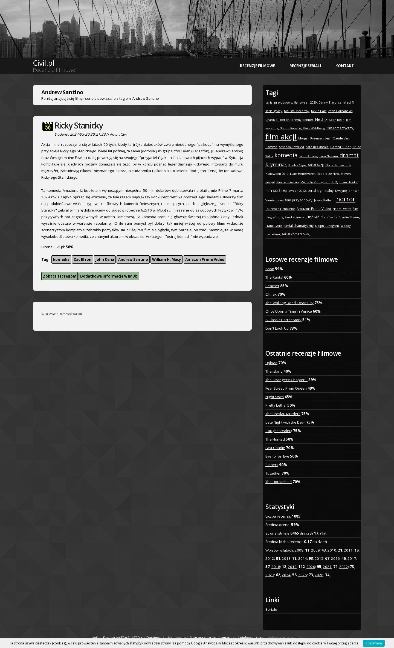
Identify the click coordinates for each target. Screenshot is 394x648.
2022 (343, 566)
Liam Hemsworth (302, 174)
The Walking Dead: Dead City (289, 302)
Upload (271, 362)
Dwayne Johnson (347, 191)
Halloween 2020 (305, 102)
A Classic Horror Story (283, 319)
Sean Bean (336, 120)
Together (273, 473)
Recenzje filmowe (257, 65)
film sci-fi (273, 190)
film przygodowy (298, 200)
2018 (275, 566)
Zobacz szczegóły (59, 276)
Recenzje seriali (305, 65)
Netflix (321, 119)
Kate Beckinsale (317, 147)
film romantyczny (339, 128)
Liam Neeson (328, 156)
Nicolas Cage (297, 165)
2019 (292, 566)
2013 (286, 558)
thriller (313, 217)
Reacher (272, 285)
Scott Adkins (308, 156)
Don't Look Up (277, 328)
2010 (332, 550)
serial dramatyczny (299, 225)
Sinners (271, 464)
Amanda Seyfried (291, 147)
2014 (302, 558)
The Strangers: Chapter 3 (286, 379)
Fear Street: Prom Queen (286, 388)
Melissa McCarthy (296, 111)
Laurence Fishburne (280, 209)
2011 (348, 550)
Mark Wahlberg (314, 128)
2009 (315, 550)
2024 (286, 574)
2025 (302, 574)
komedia (61, 259)
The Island (274, 371)
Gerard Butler (340, 147)
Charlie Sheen (348, 217)
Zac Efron (82, 259)
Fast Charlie (275, 447)
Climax (271, 294)
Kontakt (344, 65)
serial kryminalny (321, 190)
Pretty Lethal (275, 405)
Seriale (271, 609)
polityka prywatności (285, 637)
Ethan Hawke (348, 182)
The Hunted (275, 439)
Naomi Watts (342, 209)
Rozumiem (374, 643)
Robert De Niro (328, 174)
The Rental (274, 277)
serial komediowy (295, 234)
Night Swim (274, 396)
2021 (327, 566)
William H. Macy (166, 259)
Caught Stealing (278, 430)
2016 (335, 558)
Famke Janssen (295, 217)
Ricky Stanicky (78, 125)
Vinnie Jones (274, 200)
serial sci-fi (346, 102)
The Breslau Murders (282, 413)
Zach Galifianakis (340, 111)
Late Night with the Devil (285, 422)
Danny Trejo (327, 102)
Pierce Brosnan (287, 182)
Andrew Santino (133, 259)
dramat (349, 155)
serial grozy (273, 111)
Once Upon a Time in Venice (288, 311)
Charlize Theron (277, 120)
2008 (299, 550)
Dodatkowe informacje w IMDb (109, 276)
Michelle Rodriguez (314, 182)
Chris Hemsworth (338, 165)
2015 (319, 558)
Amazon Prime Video (204, 259)
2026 (319, 574)
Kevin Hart (318, 111)
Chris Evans (328, 217)
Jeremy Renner (302, 120)
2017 (351, 558)
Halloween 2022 (294, 191)
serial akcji (316, 165)
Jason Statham (324, 200)
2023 (269, 574)
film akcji (281, 136)
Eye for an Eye (277, 456)
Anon (269, 268)
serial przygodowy (278, 102)
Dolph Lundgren (327, 226)
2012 (269, 558)
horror (345, 199)
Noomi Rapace (290, 128)
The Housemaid (278, 481)
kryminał (275, 164)
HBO (334, 182)
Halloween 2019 (276, 174)
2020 (310, 566)
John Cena (104, 259)
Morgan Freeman (311, 138)
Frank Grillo (274, 226)
